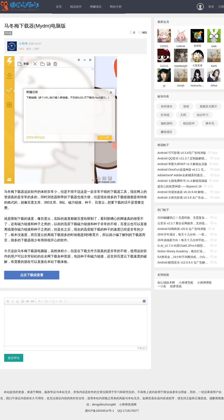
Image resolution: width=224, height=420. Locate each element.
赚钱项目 (166, 132)
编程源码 (166, 123)
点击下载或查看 (31, 275)
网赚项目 (96, 6)
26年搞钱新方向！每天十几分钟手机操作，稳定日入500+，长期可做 (182, 240)
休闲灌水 (166, 106)
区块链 (165, 115)
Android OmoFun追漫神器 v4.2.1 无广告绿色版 (182, 169)
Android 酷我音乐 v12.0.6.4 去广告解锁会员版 (182, 262)
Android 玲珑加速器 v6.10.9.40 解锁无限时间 (182, 192)
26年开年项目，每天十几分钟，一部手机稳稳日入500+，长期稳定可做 (182, 234)
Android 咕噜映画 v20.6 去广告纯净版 (181, 229)
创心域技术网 (166, 282)
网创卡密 (116, 6)
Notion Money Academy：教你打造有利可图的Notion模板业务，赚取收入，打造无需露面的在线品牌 (182, 251)
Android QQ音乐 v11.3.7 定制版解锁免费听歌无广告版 (182, 158)
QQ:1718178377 (128, 410)
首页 (59, 6)
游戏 (186, 106)
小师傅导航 (186, 282)
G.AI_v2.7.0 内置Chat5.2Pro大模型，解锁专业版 (182, 245)
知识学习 (202, 115)
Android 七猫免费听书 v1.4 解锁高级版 (182, 180)
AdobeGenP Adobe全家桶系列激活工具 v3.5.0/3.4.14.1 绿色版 (182, 175)
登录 (211, 6)
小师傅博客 (204, 282)
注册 (221, 6)
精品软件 (76, 6)
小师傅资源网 (127, 404)
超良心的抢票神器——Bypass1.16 (179, 186)
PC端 (8, 33)
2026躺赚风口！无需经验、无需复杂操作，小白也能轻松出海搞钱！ (182, 217)
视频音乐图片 (208, 106)
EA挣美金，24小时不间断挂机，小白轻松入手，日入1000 (182, 257)
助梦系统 (176, 286)
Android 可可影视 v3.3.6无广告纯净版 (181, 152)
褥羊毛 (210, 123)
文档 (183, 115)
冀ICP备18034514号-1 (99, 410)
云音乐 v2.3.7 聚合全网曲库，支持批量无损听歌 (182, 223)
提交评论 (13, 357)
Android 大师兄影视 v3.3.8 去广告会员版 (182, 197)
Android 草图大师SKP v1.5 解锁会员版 (182, 164)
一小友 (161, 286)
